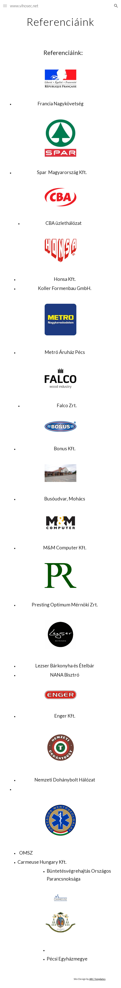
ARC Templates (97, 979)
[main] (60, 21)
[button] (5, 5)
